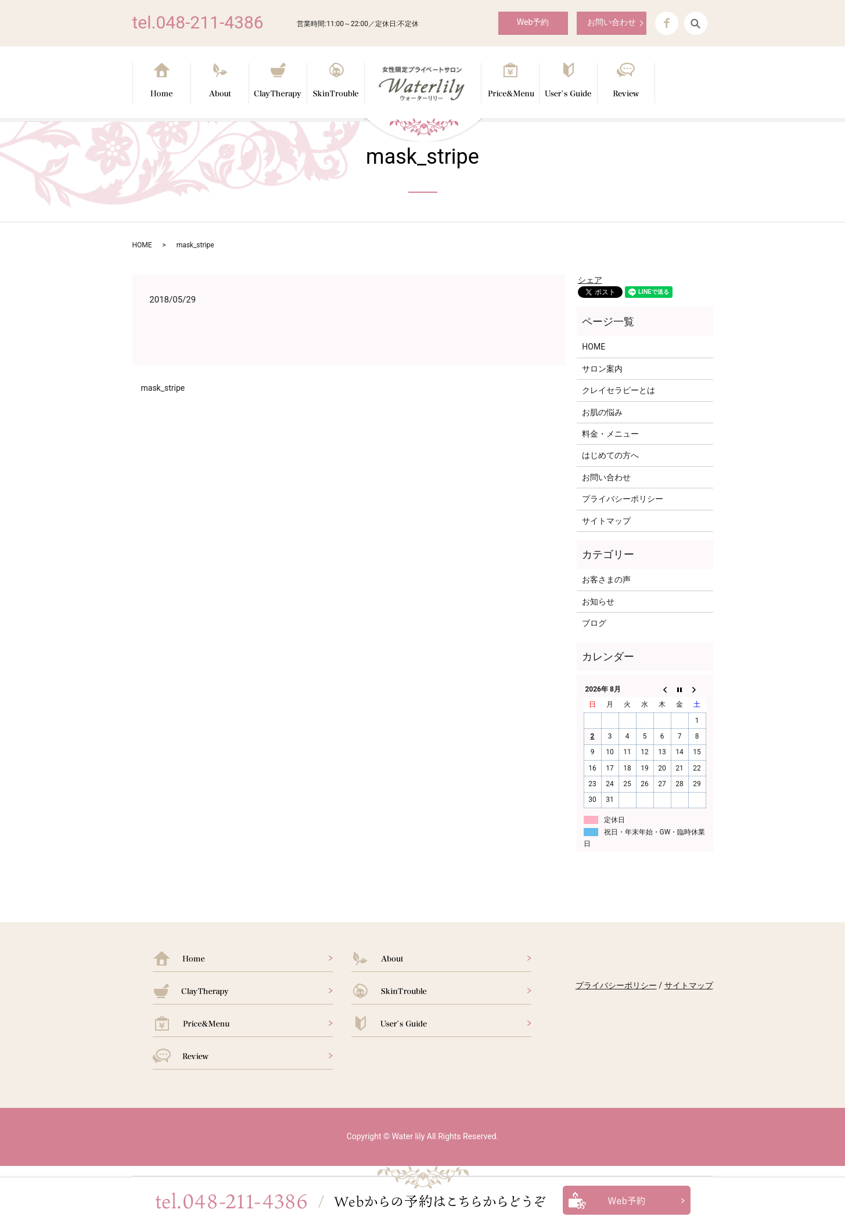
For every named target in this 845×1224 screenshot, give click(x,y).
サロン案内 (602, 368)
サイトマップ (606, 520)
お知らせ (598, 601)
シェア (590, 280)
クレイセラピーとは (618, 390)
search (695, 23)
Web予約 (533, 22)
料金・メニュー (610, 433)
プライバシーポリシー (622, 498)
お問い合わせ (611, 22)
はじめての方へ (610, 455)
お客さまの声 (606, 579)
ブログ (594, 623)
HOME (142, 245)
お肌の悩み (602, 412)
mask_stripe (163, 388)
